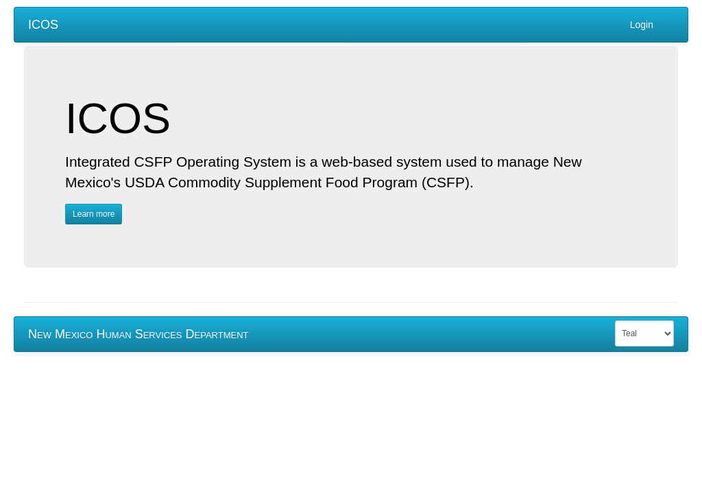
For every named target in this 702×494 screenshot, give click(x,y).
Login (641, 24)
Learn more (93, 214)
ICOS (43, 25)
